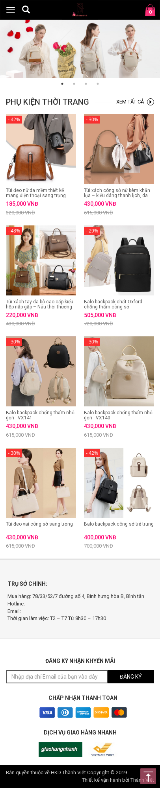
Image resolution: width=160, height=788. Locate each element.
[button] (26, 9)
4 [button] (98, 84)
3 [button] (86, 84)
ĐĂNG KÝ (131, 677)
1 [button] (62, 84)
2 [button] (74, 84)
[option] (80, 49)
